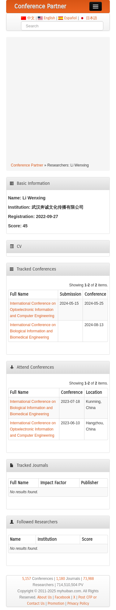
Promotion (56, 603)
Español (70, 18)
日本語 (91, 18)
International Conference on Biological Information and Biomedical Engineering (33, 331)
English (49, 18)
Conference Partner (27, 165)
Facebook (62, 597)
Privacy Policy (78, 603)
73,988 (88, 578)
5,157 (26, 578)
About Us (44, 597)
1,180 (60, 578)
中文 (31, 18)
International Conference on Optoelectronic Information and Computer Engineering (33, 309)
